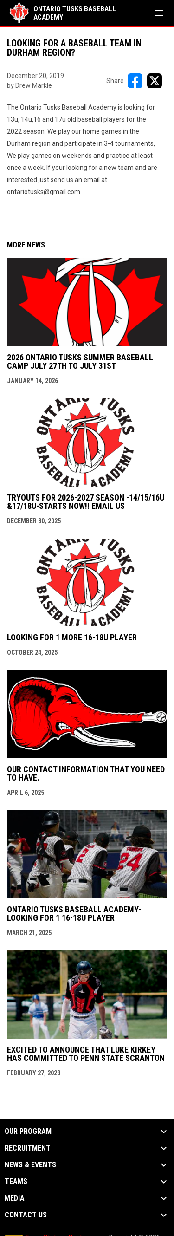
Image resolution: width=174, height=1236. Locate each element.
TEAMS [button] (16, 1181)
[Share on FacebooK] (135, 80)
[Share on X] (154, 80)
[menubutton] (159, 13)
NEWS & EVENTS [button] (30, 1165)
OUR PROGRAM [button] (28, 1131)
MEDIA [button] (15, 1198)
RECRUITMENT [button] (28, 1148)
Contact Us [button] (26, 1215)
